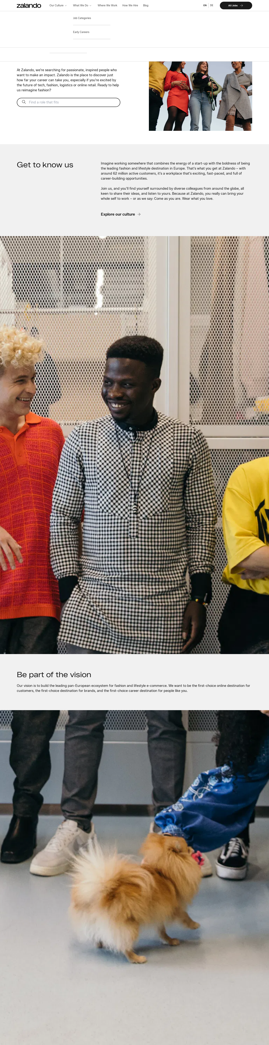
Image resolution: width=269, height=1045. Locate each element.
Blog (145, 5)
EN (205, 5)
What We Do (80, 5)
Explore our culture (121, 214)
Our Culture (57, 5)
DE (211, 5)
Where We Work (107, 5)
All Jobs (236, 5)
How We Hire (130, 5)
